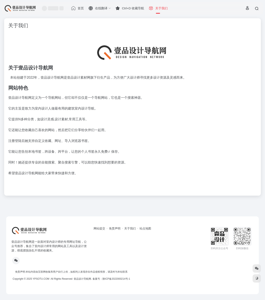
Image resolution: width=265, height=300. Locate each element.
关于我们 (130, 228)
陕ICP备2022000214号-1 (116, 278)
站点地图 (145, 228)
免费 (104, 151)
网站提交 (99, 228)
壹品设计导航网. (83, 278)
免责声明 (114, 228)
